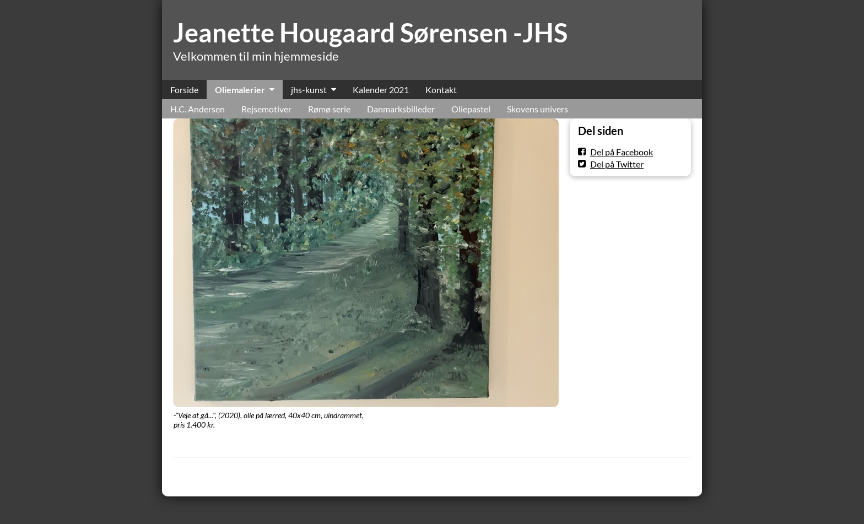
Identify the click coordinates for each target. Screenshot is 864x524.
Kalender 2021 (381, 89)
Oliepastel (470, 109)
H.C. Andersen (197, 109)
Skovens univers (537, 109)
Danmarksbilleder (401, 109)
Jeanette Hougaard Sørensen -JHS (370, 32)
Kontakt (441, 89)
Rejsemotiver (266, 109)
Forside (184, 89)
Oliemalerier (240, 89)
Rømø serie (329, 109)
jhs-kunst (309, 89)
